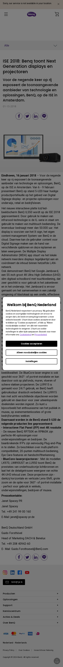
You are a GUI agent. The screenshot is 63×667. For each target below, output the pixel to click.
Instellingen (32, 361)
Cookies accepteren (31, 343)
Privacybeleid (41, 335)
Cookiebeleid (25, 335)
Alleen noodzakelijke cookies (32, 352)
